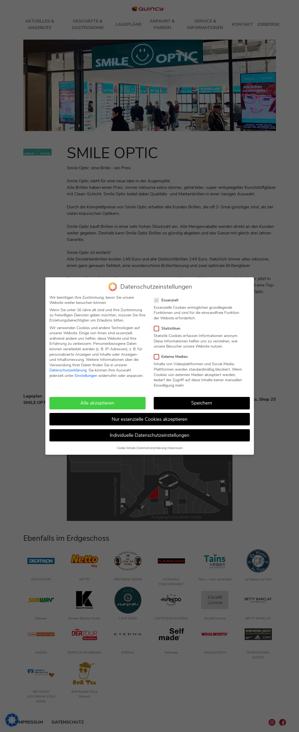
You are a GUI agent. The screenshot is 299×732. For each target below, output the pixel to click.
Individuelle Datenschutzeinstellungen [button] (149, 435)
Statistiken (169, 328)
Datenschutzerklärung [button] (151, 448)
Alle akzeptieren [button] (97, 403)
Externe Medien (172, 356)
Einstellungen (86, 375)
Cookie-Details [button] (126, 448)
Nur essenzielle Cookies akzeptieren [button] (149, 419)
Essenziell (168, 300)
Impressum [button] (175, 448)
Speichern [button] (201, 403)
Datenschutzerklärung (68, 370)
